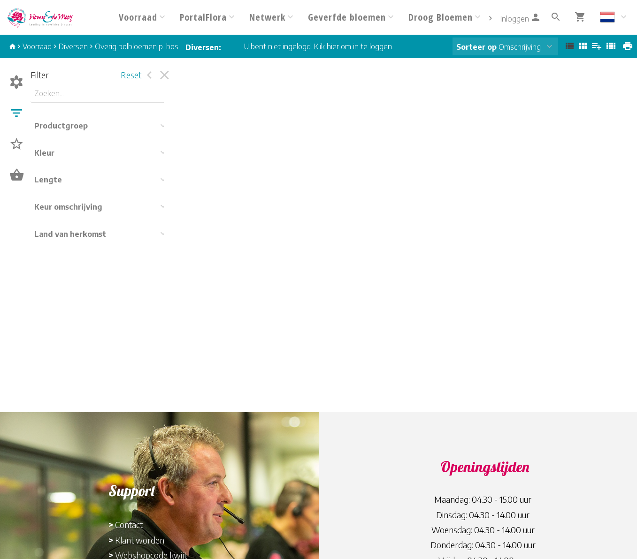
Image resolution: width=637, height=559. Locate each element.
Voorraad (138, 17)
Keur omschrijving (68, 207)
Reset (131, 74)
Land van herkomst (70, 234)
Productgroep (61, 125)
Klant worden (139, 540)
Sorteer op (476, 47)
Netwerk (267, 17)
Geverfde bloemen (347, 17)
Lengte (48, 179)
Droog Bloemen (440, 17)
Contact (129, 524)
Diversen (73, 46)
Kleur (44, 153)
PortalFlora (203, 17)
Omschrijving (498, 47)
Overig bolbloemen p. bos (136, 46)
